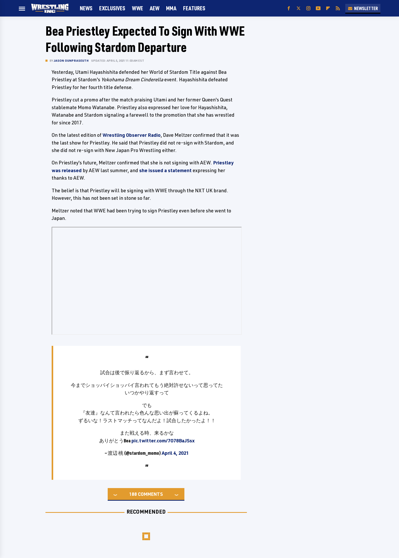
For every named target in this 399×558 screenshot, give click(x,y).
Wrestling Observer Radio (132, 135)
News (86, 8)
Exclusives (112, 8)
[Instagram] (308, 8)
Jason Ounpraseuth (71, 60)
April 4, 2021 (175, 453)
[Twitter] (298, 8)
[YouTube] (318, 8)
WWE (137, 8)
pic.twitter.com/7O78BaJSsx (162, 440)
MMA (171, 8)
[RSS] (337, 8)
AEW (154, 8)
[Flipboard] (328, 8)
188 (133, 494)
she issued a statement (165, 170)
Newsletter (363, 8)
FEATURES (194, 8)
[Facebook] (288, 8)
